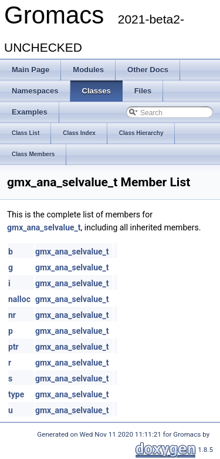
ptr (13, 346)
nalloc (19, 299)
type (16, 394)
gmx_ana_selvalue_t (44, 227)
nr (12, 315)
